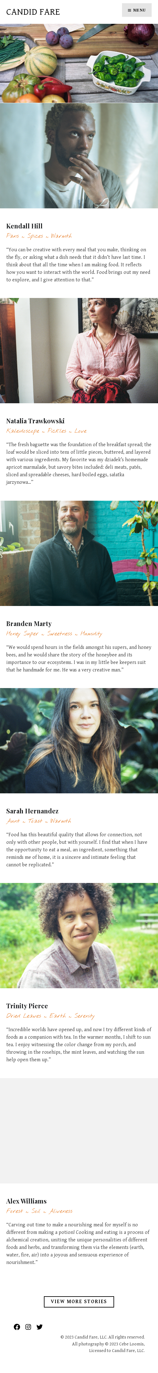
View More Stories (79, 1302)
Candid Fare (33, 12)
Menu (139, 10)
